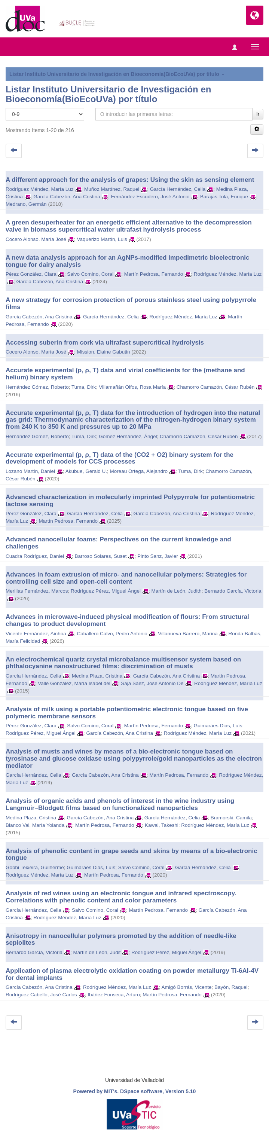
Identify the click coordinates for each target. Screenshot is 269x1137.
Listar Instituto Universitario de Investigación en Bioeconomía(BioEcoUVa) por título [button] (116, 74)
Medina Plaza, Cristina (97, 676)
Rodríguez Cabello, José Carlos (41, 994)
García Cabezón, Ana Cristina (66, 196)
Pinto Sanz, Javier (157, 556)
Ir (257, 114)
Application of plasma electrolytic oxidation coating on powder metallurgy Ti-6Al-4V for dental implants (132, 974)
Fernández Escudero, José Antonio (150, 196)
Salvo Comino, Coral (90, 274)
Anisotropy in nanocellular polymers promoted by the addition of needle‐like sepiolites (121, 939)
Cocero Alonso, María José (36, 239)
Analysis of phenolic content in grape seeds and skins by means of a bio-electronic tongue (131, 854)
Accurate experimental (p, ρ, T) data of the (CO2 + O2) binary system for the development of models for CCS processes (119, 458)
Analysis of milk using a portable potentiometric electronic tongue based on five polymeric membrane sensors (127, 713)
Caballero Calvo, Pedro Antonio (112, 633)
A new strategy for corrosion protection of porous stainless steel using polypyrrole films (131, 303)
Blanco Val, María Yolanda (35, 825)
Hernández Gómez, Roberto (37, 387)
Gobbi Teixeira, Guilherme (35, 867)
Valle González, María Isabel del (74, 683)
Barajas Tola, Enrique (224, 196)
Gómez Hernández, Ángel (128, 436)
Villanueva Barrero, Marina (188, 633)
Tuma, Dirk (83, 387)
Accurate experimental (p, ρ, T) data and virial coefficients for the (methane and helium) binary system (125, 374)
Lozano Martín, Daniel (30, 471)
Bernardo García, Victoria (232, 591)
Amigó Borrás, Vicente (186, 987)
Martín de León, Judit (97, 952)
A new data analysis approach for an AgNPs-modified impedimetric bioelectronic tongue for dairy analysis (128, 261)
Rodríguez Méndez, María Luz (40, 189)
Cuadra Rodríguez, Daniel (35, 556)
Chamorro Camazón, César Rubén (216, 387)
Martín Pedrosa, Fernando (153, 274)
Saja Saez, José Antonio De (152, 683)
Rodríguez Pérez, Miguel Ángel (106, 591)
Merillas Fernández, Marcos (37, 591)
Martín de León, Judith (176, 591)
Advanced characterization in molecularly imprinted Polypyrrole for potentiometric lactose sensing (130, 500)
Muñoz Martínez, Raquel (111, 189)
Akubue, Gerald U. (86, 471)
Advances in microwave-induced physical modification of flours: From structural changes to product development (127, 620)
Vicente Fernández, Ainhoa (36, 633)
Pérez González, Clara (31, 274)
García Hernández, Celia (178, 189)
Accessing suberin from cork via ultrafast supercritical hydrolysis (105, 342)
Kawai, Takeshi (161, 825)
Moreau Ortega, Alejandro (139, 471)
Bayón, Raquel (231, 987)
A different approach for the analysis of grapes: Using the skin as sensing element (130, 179)
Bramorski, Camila (231, 817)
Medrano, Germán (26, 204)
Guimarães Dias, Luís (218, 725)
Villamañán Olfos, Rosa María (132, 387)
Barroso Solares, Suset (101, 556)
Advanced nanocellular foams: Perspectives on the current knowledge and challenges (118, 543)
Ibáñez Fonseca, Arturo (114, 994)
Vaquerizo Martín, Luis (102, 239)
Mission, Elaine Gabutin (103, 352)
